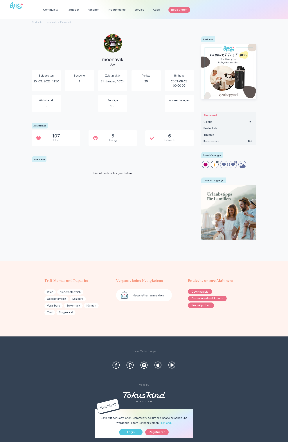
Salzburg (77, 298)
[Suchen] (276, 10)
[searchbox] (262, 10)
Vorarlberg (53, 305)
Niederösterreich (70, 292)
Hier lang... (166, 422)
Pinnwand (210, 115)
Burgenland (66, 312)
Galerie (229, 122)
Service (139, 9)
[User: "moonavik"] (113, 50)
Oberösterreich (56, 298)
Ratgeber (73, 9)
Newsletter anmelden (148, 295)
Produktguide (117, 9)
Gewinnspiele (200, 291)
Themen (229, 135)
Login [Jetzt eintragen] (131, 432)
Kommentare (229, 141)
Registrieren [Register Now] (157, 432)
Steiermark (73, 305)
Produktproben (201, 305)
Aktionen (93, 9)
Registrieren (179, 9)
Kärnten (91, 305)
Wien (50, 292)
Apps (156, 9)
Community (50, 9)
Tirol (50, 312)
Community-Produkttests (207, 298)
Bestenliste (210, 128)
